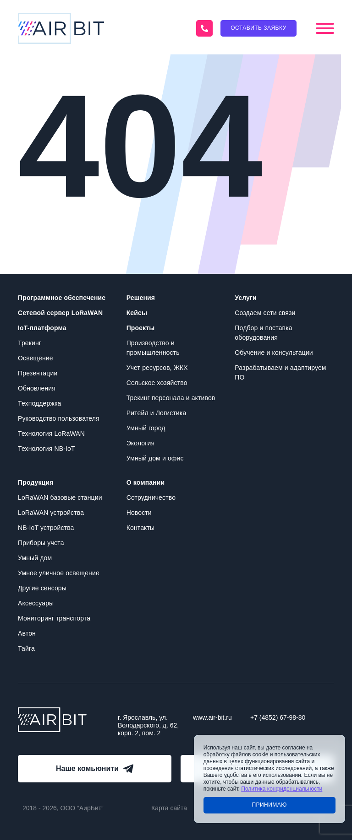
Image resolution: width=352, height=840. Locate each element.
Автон (27, 633)
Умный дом (35, 558)
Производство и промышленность (153, 347)
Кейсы (136, 312)
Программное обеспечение (61, 297)
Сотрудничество (151, 497)
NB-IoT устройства (46, 527)
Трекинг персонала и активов (170, 397)
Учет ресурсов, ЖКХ (157, 367)
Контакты (140, 527)
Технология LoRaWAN (51, 433)
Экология (140, 443)
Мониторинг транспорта (54, 618)
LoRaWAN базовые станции (60, 497)
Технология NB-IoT (46, 448)
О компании (145, 482)
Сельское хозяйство (156, 382)
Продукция (35, 482)
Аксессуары (36, 603)
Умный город (145, 428)
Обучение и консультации (274, 352)
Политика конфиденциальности (281, 789)
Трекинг (29, 343)
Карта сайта (169, 808)
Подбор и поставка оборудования (263, 332)
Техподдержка (39, 403)
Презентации (37, 373)
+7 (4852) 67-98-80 (277, 717)
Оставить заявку (258, 28)
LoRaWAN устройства (51, 512)
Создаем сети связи (265, 312)
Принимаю (269, 805)
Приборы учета (41, 542)
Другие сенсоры (42, 588)
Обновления (36, 388)
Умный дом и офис (155, 458)
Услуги (245, 297)
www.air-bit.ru (212, 717)
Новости (139, 512)
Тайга (26, 648)
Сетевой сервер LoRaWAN (60, 312)
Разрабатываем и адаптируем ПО (280, 372)
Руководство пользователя (58, 418)
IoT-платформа (42, 328)
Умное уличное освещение (58, 573)
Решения (140, 297)
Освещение (35, 358)
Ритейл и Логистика (156, 413)
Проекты (140, 328)
